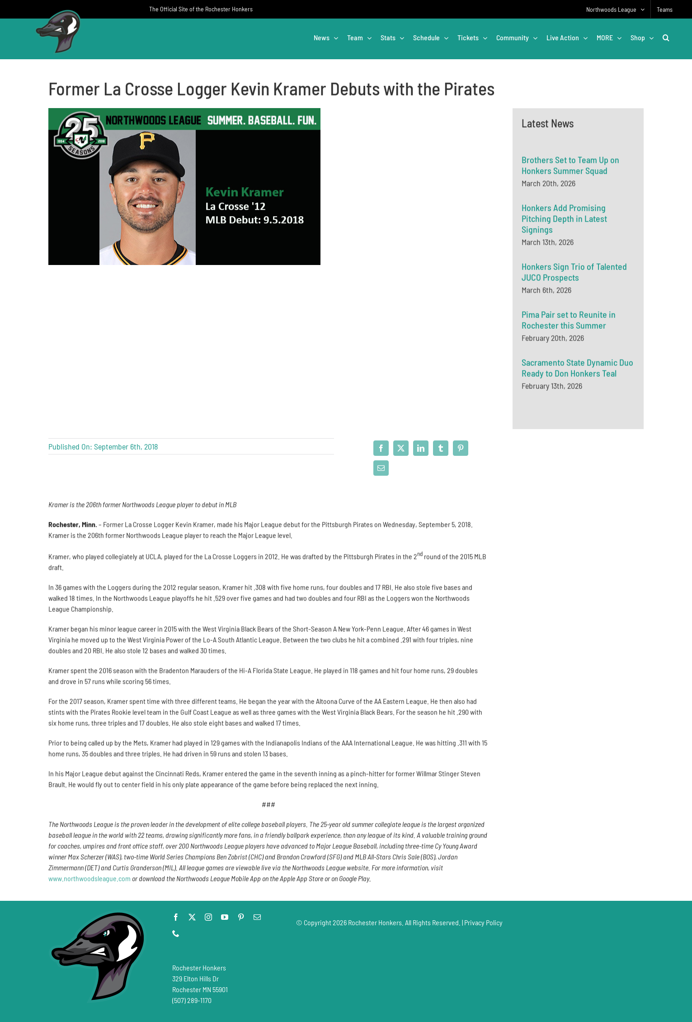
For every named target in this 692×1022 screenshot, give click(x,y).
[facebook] (175, 917)
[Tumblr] (441, 448)
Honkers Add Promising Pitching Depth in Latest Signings (564, 219)
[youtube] (224, 917)
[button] (666, 38)
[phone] (175, 933)
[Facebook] (381, 448)
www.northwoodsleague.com (89, 881)
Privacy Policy (483, 922)
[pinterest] (241, 917)
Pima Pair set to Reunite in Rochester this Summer (569, 320)
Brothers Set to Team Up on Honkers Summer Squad (570, 166)
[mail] (257, 917)
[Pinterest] (461, 448)
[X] (401, 448)
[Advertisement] (578, 543)
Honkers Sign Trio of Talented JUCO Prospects (574, 273)
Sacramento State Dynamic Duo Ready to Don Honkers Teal (577, 368)
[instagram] (208, 917)
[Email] (381, 468)
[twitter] (192, 917)
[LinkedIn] (421, 448)
